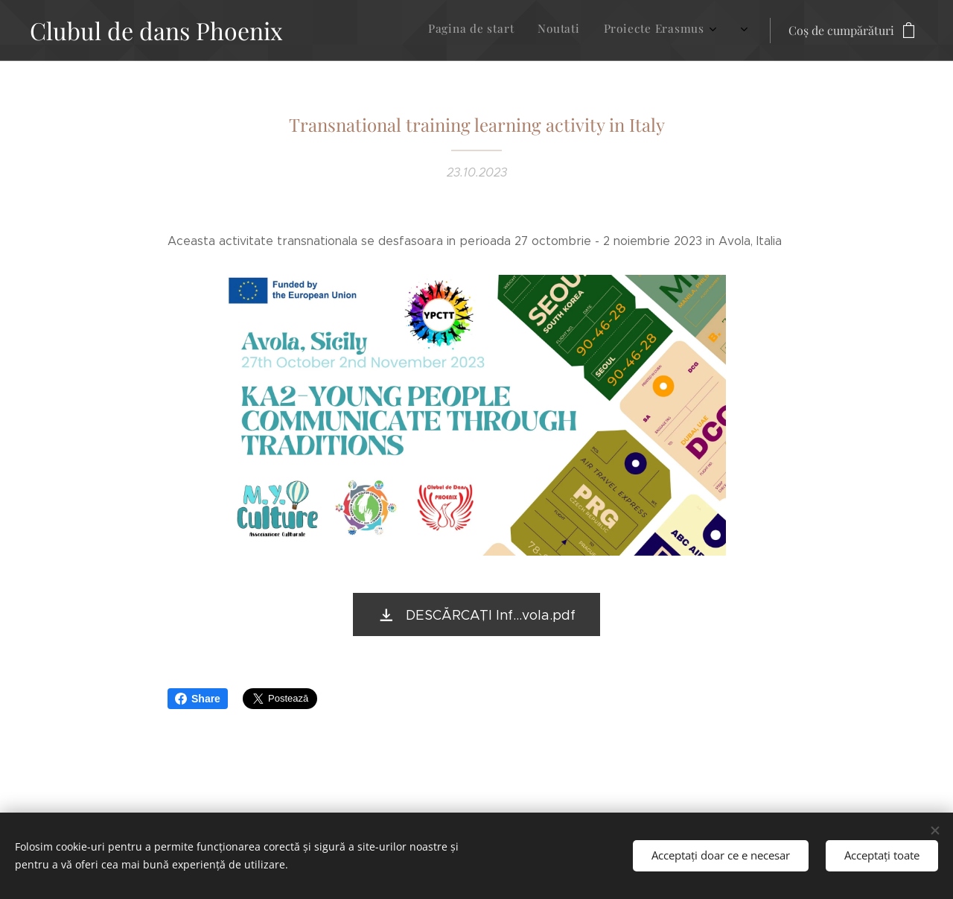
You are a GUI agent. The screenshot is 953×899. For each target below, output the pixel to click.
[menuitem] (620, 30)
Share (197, 699)
